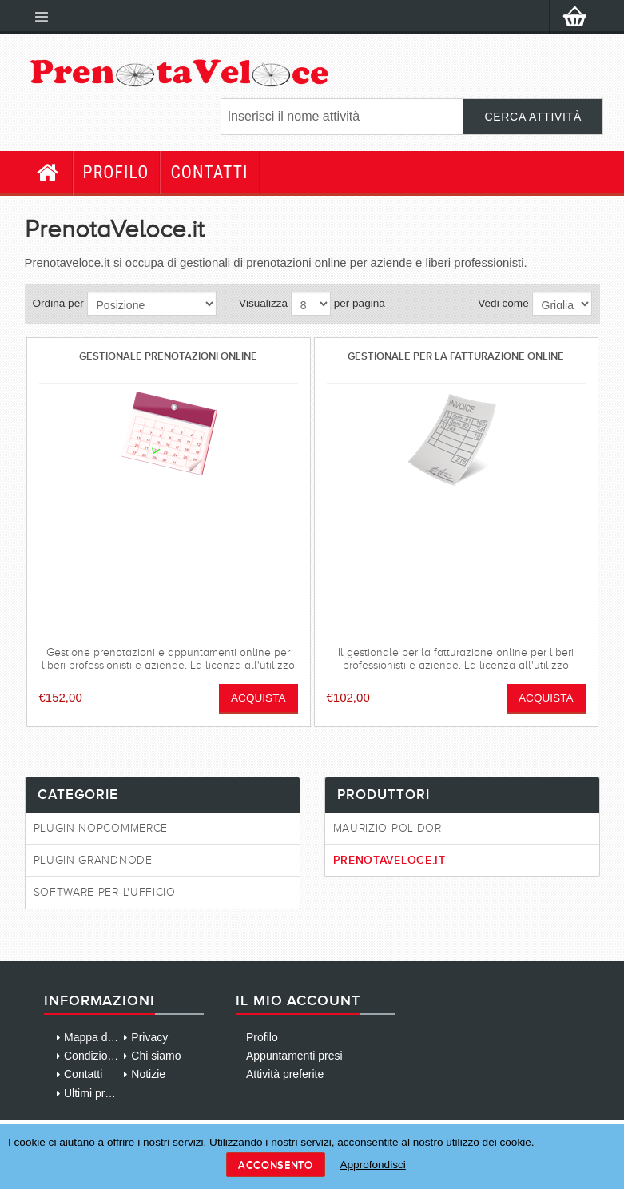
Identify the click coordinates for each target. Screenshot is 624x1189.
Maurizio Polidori (389, 828)
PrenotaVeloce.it (389, 859)
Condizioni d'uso (104, 1055)
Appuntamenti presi (294, 1055)
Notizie (148, 1074)
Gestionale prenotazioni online (168, 356)
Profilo (116, 172)
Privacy (149, 1037)
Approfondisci (372, 1165)
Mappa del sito (100, 1037)
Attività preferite (285, 1074)
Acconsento (275, 1165)
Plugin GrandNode (93, 860)
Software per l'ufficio (105, 892)
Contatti (209, 172)
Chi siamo (156, 1055)
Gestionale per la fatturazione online (456, 356)
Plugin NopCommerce (101, 828)
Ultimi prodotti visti (109, 1093)
